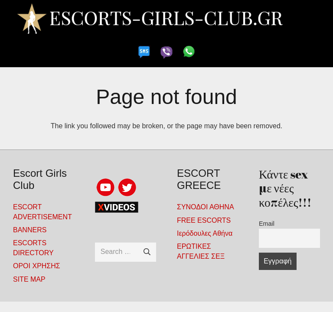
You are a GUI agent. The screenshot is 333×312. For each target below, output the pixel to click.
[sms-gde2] (144, 52)
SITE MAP (29, 279)
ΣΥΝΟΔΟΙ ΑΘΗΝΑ (205, 207)
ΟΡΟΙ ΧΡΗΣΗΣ (36, 266)
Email (266, 223)
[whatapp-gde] (189, 52)
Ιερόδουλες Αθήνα (204, 233)
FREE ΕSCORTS (204, 220)
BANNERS (29, 230)
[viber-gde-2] (166, 52)
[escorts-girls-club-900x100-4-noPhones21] (166, 18)
